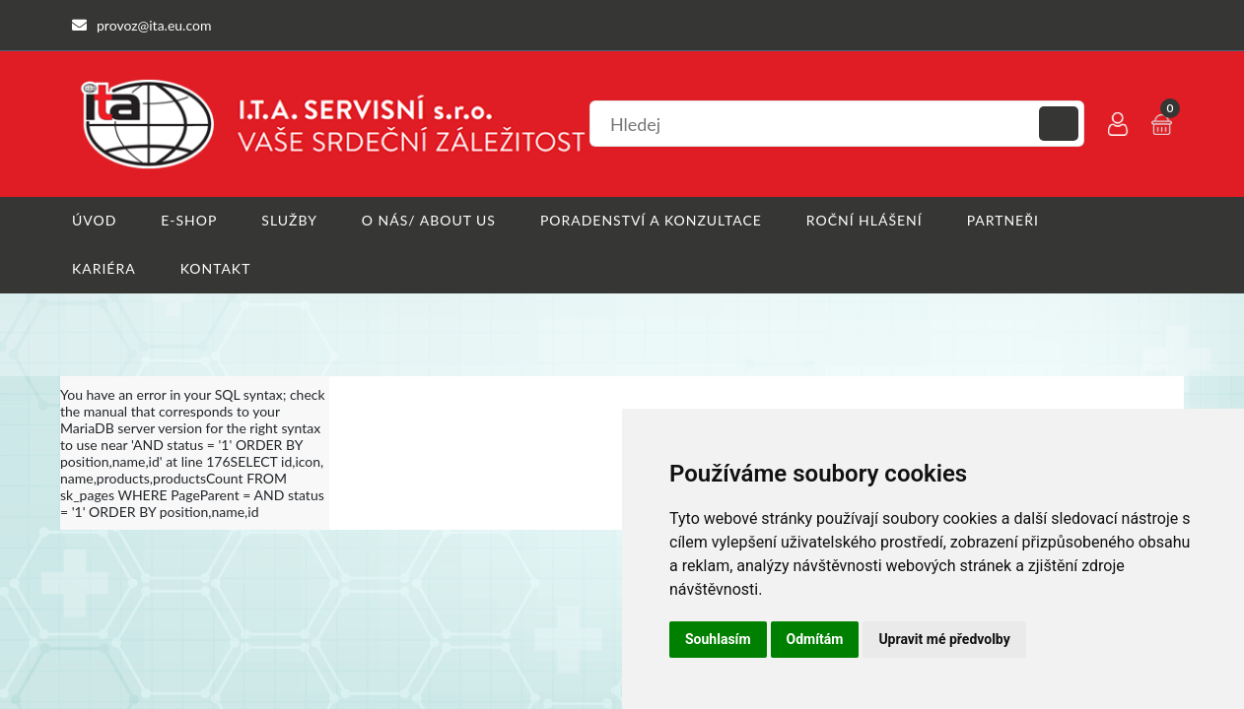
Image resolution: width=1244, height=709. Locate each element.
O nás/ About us (429, 220)
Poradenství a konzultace (651, 220)
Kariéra (104, 268)
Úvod (94, 220)
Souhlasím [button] (718, 639)
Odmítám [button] (815, 639)
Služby (289, 220)
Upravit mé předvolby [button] (943, 639)
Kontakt (215, 268)
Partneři (1003, 220)
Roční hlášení (864, 220)
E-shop (189, 220)
